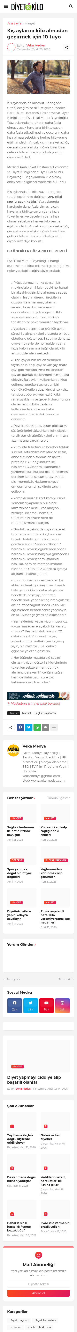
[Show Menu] (5, 6)
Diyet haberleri (45, 1320)
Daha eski (64, 979)
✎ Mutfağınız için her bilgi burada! (33, 703)
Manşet (30, 23)
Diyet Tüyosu (19, 1320)
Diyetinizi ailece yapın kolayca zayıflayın (19, 915)
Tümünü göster (58, 798)
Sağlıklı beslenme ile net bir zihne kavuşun (20, 831)
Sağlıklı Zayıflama (45, 713)
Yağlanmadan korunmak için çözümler (52, 872)
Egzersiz (16, 1327)
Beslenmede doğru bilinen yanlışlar (21, 1179)
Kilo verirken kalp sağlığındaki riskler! (54, 831)
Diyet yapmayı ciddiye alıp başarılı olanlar (34, 1080)
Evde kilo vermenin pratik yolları (55, 1225)
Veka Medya (34, 746)
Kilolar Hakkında (39, 1327)
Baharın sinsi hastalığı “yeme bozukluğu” (19, 1226)
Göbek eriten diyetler (50, 1137)
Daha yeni (13, 979)
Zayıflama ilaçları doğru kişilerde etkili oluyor (20, 1139)
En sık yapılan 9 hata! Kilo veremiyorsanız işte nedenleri (55, 917)
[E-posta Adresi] (38, 1284)
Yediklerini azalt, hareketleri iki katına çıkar (53, 1180)
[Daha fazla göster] (54, 727)
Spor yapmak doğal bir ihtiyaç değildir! (19, 872)
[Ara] (71, 6)
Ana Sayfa (14, 23)
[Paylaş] (66, 47)
